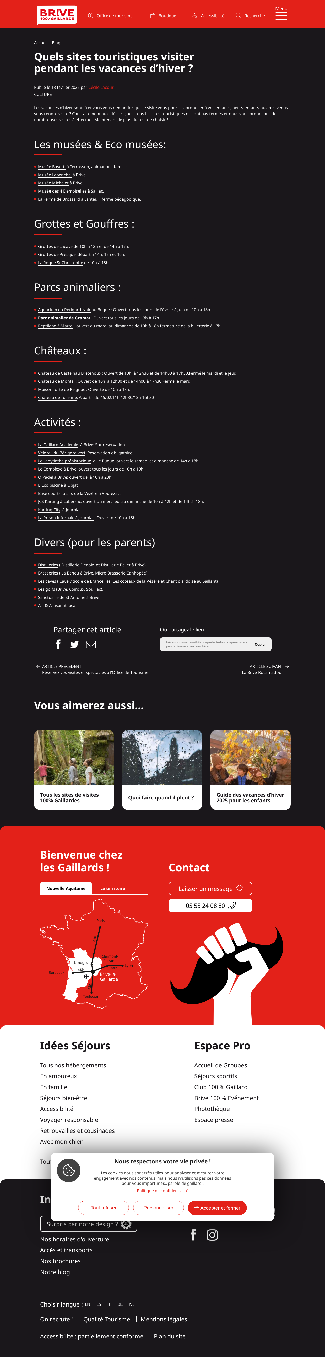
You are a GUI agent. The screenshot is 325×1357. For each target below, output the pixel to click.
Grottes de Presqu (55, 254)
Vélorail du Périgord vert (61, 453)
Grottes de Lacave (56, 246)
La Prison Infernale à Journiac (66, 517)
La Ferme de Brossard (59, 199)
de (120, 1304)
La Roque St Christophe (60, 262)
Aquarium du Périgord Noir (64, 309)
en (87, 1304)
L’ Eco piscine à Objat (58, 485)
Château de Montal (56, 381)
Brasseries (48, 573)
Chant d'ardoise (181, 581)
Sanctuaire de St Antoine (61, 597)
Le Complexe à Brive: (57, 469)
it (109, 1304)
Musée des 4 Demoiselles (62, 191)
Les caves (47, 581)
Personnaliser (158, 1207)
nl (131, 1304)
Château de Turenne (57, 397)
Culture (43, 94)
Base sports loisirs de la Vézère (68, 493)
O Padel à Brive (52, 477)
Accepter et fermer (220, 1208)
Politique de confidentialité (162, 1190)
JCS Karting (48, 501)
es (98, 1304)
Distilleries (48, 565)
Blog (56, 42)
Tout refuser (103, 1207)
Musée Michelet (53, 183)
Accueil (40, 42)
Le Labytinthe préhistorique (64, 461)
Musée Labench (53, 175)
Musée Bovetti (52, 166)
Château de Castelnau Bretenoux (69, 373)
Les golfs (46, 589)
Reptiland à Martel (55, 326)
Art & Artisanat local (57, 605)
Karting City (49, 509)
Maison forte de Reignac (61, 389)
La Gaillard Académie (58, 444)
